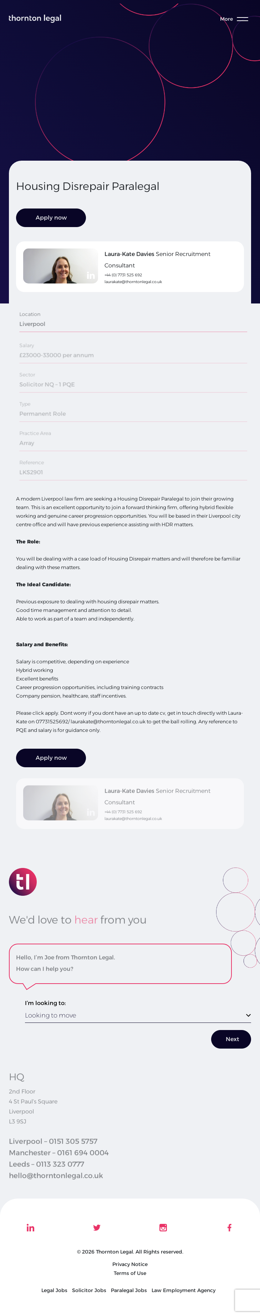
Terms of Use (130, 1273)
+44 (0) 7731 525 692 (123, 274)
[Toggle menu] (238, 19)
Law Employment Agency (183, 1290)
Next (232, 1039)
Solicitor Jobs (89, 1290)
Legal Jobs (54, 1290)
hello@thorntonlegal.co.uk (56, 1186)
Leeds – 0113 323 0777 (46, 1175)
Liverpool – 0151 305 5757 (53, 1152)
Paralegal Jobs (129, 1290)
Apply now (50, 217)
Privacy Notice (130, 1264)
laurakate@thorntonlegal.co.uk (133, 281)
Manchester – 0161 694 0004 (59, 1163)
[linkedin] (91, 275)
